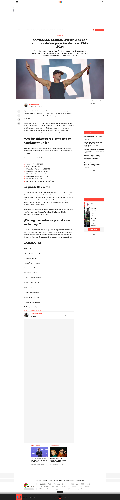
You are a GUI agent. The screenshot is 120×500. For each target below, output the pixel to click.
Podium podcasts (57, 488)
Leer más (32, 316)
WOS (42, 205)
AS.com (76, 484)
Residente (26, 310)
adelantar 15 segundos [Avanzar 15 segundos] (65, 497)
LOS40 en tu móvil (80, 480)
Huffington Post (44, 486)
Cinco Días (63, 486)
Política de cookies (58, 480)
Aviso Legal (38, 480)
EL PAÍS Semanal (74, 486)
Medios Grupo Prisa (28, 489)
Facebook (18, 111)
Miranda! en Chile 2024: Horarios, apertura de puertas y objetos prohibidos (58, 460)
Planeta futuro (80, 486)
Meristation (83, 488)
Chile (96, 23)
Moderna (49, 488)
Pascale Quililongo (34, 104)
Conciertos (60, 35)
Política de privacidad (47, 480)
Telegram (18, 123)
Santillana (57, 484)
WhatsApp (18, 119)
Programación (35, 30)
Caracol (87, 484)
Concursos (60, 30)
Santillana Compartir (65, 484)
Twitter (18, 115)
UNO (53, 486)
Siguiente (68, 497)
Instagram (54, 470)
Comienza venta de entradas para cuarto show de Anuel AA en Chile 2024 (39, 460)
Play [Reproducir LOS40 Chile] (60, 497)
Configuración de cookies (69, 480)
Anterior (51, 497)
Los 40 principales (50, 484)
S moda (69, 488)
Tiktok (51, 470)
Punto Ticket (58, 151)
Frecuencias (44, 30)
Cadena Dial (69, 486)
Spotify (66, 470)
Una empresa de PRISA (28, 485)
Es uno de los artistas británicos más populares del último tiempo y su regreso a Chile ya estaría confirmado (94, 144)
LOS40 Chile (60, 23)
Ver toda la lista (93, 229)
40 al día (18, 30)
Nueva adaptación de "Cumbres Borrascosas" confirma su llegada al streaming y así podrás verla (92, 157)
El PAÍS (42, 484)
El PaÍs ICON (63, 488)
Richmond (41, 488)
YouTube (57, 470)
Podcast (52, 30)
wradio (57, 486)
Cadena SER (71, 484)
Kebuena (86, 486)
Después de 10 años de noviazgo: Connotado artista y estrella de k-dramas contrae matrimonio (92, 164)
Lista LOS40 (26, 30)
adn (81, 484)
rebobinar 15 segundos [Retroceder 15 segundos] (55, 497)
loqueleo (76, 488)
